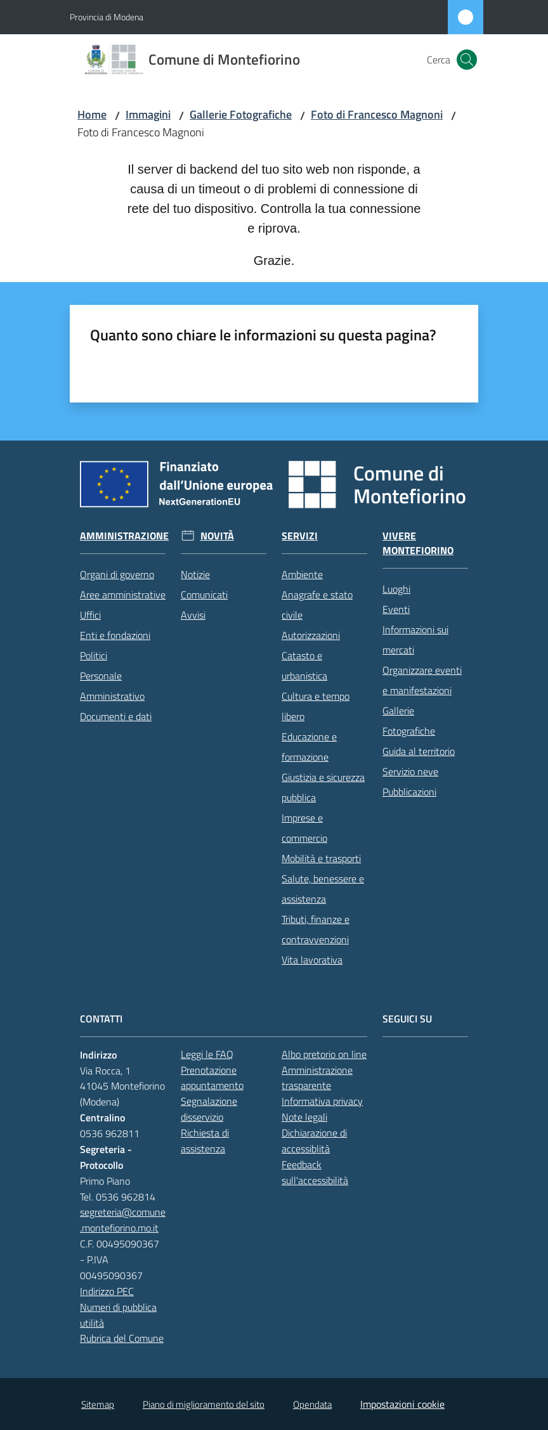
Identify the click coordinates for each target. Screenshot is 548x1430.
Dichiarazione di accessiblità (314, 1140)
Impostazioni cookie (402, 1404)
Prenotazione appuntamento (212, 1077)
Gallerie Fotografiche (241, 114)
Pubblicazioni (409, 791)
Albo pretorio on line (324, 1054)
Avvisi (193, 614)
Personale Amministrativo (112, 686)
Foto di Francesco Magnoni (377, 114)
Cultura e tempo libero (315, 706)
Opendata (312, 1404)
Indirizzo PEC (107, 1291)
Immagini (148, 114)
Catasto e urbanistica (304, 665)
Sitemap (97, 1404)
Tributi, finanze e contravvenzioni (315, 929)
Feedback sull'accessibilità (315, 1172)
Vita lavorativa (312, 959)
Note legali (304, 1116)
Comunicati (204, 594)
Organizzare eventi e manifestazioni (422, 680)
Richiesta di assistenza (205, 1140)
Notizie (195, 574)
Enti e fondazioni (115, 635)
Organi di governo (117, 574)
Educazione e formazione (309, 746)
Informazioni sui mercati (415, 639)
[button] (466, 59)
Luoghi (396, 588)
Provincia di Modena (106, 16)
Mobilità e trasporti (321, 858)
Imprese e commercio (304, 828)
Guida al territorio (418, 751)
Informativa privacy (322, 1101)
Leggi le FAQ (207, 1054)
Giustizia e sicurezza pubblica (323, 787)
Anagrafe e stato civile (317, 604)
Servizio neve (410, 771)
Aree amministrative (123, 594)
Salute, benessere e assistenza (323, 888)
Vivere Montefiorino (417, 543)
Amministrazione (124, 536)
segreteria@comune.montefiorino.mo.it (123, 1219)
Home (92, 114)
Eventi (396, 609)
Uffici (90, 614)
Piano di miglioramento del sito (203, 1404)
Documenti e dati (116, 716)
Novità (217, 536)
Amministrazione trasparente (317, 1077)
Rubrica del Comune (122, 1338)
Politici (93, 655)
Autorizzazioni (311, 635)
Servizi (300, 536)
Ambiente (302, 574)
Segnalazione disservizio (209, 1108)
